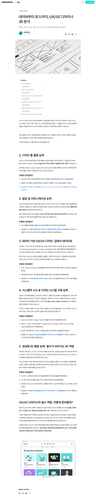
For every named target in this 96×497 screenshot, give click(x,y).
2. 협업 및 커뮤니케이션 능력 (27, 89)
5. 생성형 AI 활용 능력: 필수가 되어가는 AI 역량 (32, 108)
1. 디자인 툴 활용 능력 (26, 83)
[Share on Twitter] (69, 34)
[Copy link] (76, 34)
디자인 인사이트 (23, 11)
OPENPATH (26, 32)
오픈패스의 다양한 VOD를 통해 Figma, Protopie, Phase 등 (40, 187)
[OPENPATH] (21, 33)
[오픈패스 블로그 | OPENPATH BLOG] (8, 2)
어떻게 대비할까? (26, 86)
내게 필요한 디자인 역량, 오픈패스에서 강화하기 (48, 494)
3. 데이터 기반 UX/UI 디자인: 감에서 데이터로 (31, 96)
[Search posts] (82, 2)
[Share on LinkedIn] (72, 34)
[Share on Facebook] (66, 34)
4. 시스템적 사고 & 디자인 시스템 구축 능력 (31, 102)
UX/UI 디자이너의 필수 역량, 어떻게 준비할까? (31, 114)
